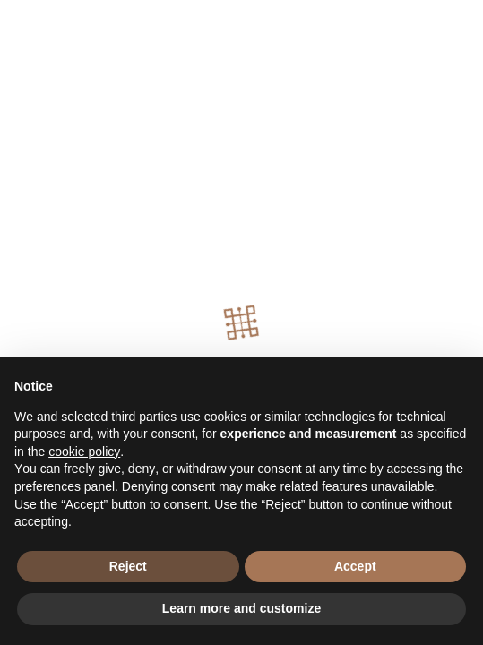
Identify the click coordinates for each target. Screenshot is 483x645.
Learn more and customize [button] (241, 608)
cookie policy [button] (84, 451)
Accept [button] (355, 566)
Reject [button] (128, 566)
